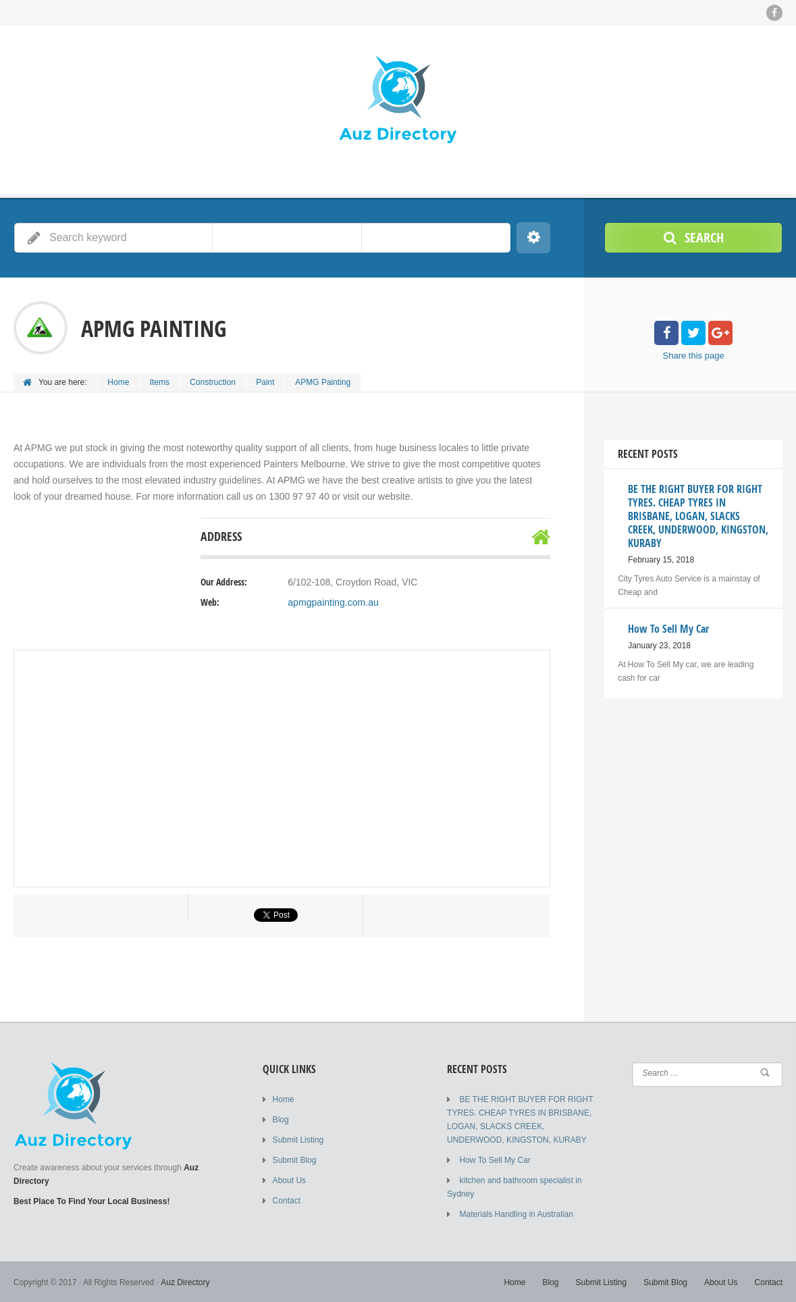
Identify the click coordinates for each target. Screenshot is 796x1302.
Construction (213, 382)
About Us (289, 1179)
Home (119, 382)
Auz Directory (185, 1281)
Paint (266, 382)
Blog (281, 1119)
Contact (286, 1200)
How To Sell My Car (494, 1159)
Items (160, 382)
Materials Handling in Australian (516, 1213)
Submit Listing (298, 1139)
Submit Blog (295, 1159)
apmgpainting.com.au (333, 601)
